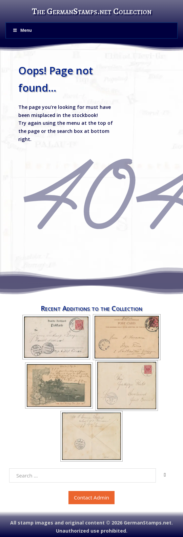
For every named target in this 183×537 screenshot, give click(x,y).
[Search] (165, 475)
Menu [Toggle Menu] (22, 30)
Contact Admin (91, 497)
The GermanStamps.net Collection (91, 11)
